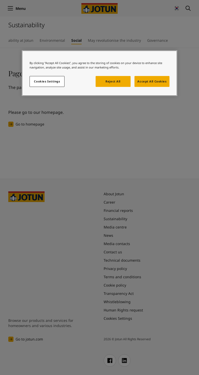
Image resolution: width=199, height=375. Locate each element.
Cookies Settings (47, 81)
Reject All (112, 81)
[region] (99, 73)
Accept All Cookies (151, 81)
